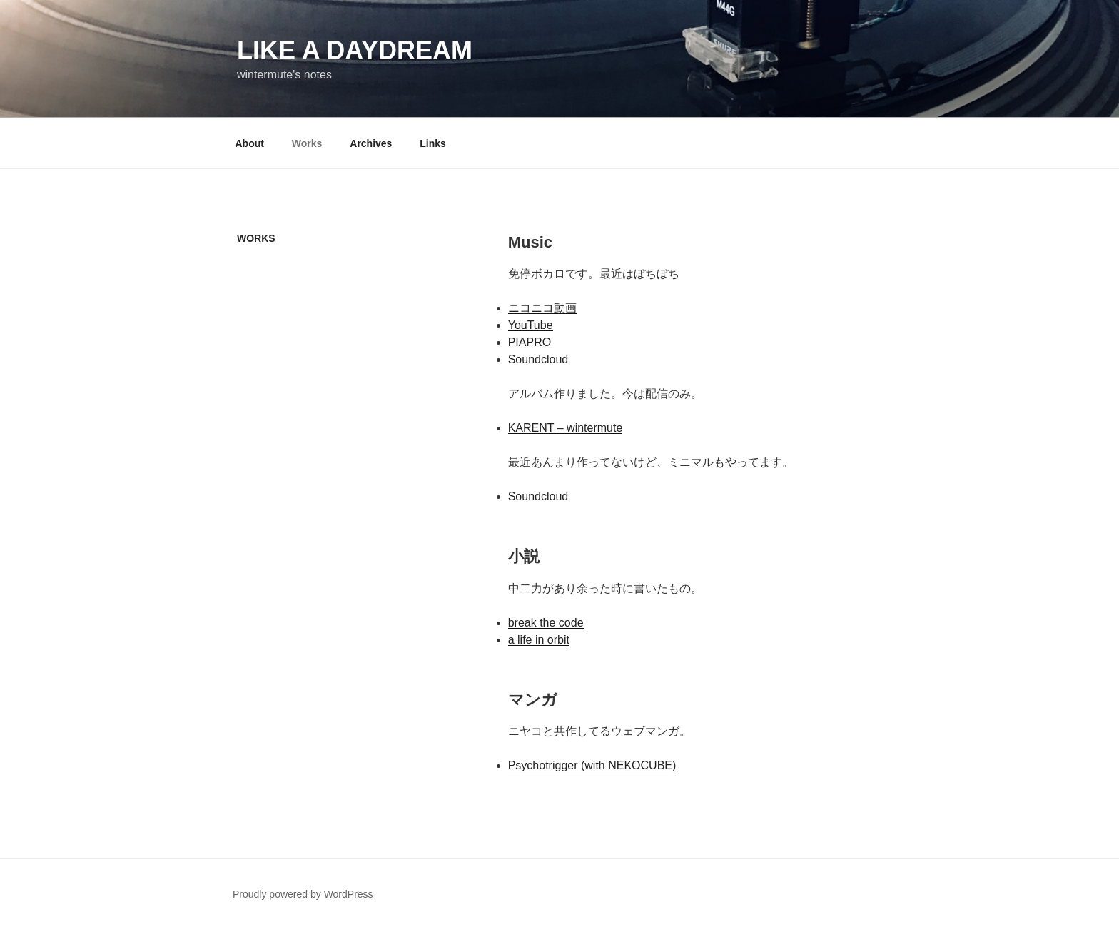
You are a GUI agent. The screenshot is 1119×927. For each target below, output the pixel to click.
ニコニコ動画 (542, 308)
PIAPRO (529, 342)
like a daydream (354, 50)
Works (307, 143)
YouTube (530, 325)
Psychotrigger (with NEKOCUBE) (592, 765)
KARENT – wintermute (565, 428)
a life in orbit (538, 640)
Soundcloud (538, 359)
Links (433, 143)
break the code (546, 623)
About (250, 143)
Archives (371, 143)
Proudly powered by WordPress (303, 894)
